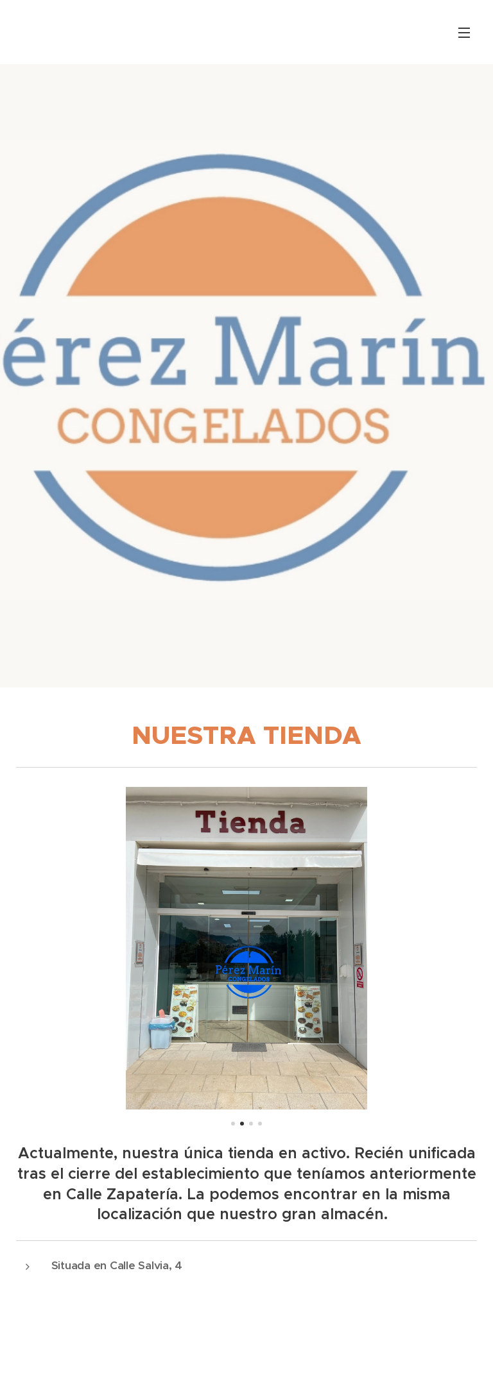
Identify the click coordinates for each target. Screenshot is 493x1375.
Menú (464, 32)
